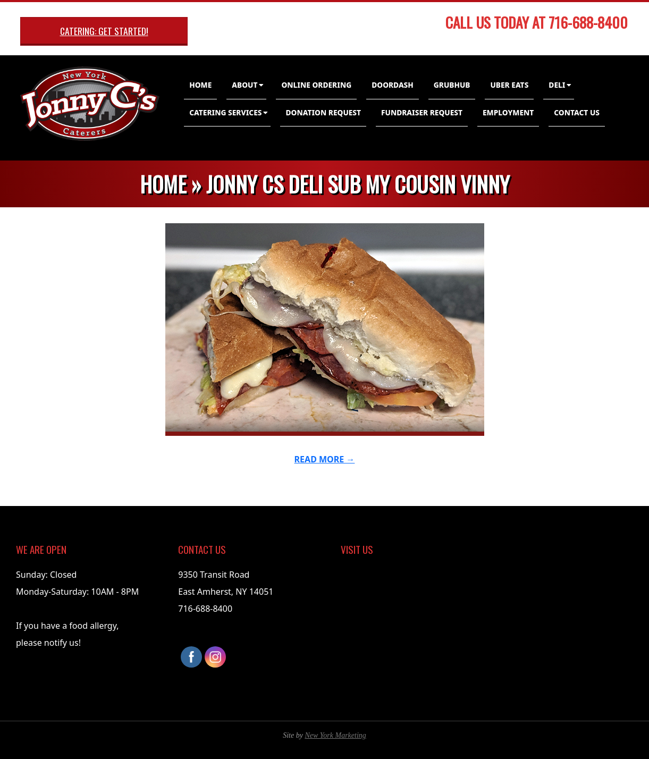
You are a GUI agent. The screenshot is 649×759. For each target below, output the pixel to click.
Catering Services (225, 112)
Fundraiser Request (421, 112)
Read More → (324, 459)
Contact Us (577, 112)
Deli (557, 85)
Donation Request (323, 112)
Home (200, 85)
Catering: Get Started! (104, 31)
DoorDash (393, 85)
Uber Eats (509, 85)
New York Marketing (335, 735)
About (244, 85)
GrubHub (452, 85)
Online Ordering (316, 85)
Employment (508, 112)
